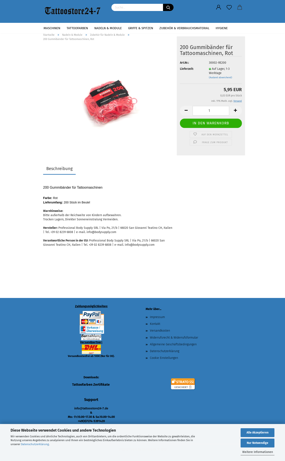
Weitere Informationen (257, 452)
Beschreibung (59, 168)
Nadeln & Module (108, 28)
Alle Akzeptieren (258, 432)
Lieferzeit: (186, 69)
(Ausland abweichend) (220, 77)
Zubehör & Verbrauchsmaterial (184, 28)
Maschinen (52, 28)
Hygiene (222, 28)
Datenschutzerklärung (35, 444)
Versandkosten (160, 330)
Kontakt (155, 324)
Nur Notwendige (257, 443)
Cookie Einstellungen (164, 358)
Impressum (157, 317)
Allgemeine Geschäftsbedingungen (173, 344)
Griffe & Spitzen (140, 28)
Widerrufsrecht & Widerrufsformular (174, 337)
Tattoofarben (77, 28)
